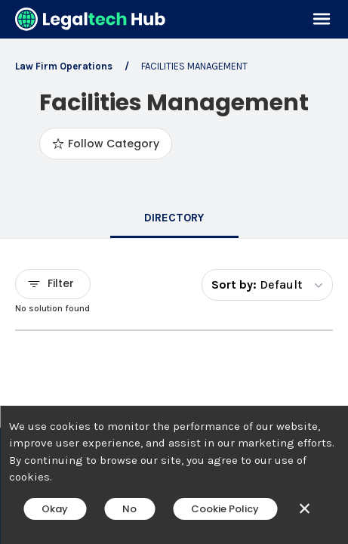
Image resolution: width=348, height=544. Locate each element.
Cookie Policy (225, 509)
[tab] (174, 219)
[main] (174, 272)
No (129, 509)
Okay (55, 509)
